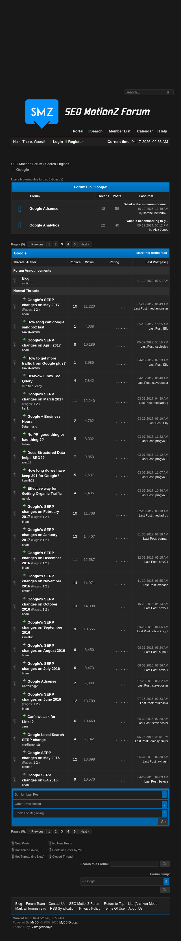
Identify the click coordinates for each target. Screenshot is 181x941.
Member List (118, 131)
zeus (25, 726)
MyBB (34, 922)
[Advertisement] (90, 41)
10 (75, 306)
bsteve (163, 781)
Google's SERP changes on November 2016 (41, 581)
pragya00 (161, 441)
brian (25, 314)
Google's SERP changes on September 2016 (42, 627)
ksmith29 (28, 480)
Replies (74, 262)
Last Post (152, 262)
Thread (18, 262)
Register (74, 142)
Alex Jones (160, 229)
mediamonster (158, 308)
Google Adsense (43, 208)
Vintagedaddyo (41, 927)
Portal (76, 131)
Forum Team (35, 904)
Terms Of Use (114, 908)
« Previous (36, 244)
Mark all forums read (30, 908)
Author (31, 262)
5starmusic (29, 426)
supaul (163, 652)
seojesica (161, 346)
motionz (27, 283)
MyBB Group (68, 922)
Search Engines (57, 164)
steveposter (160, 382)
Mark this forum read (151, 252)
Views (89, 262)
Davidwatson (31, 332)
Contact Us (57, 904)
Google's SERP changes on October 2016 (40, 604)
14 (75, 583)
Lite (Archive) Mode (142, 904)
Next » (85, 244)
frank (25, 408)
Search (95, 131)
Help (162, 131)
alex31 (26, 462)
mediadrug (161, 402)
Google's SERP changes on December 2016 (41, 558)
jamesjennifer (159, 741)
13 (75, 536)
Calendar (143, 131)
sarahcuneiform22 (155, 213)
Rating (114, 262)
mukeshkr (161, 703)
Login (56, 142)
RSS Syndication (62, 908)
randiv (26, 498)
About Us (135, 908)
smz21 (163, 561)
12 (75, 701)
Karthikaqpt (30, 686)
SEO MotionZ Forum (26, 164)
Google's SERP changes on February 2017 (40, 511)
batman (27, 444)
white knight (160, 631)
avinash (163, 585)
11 (75, 400)
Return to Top (114, 904)
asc (164, 262)
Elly (165, 328)
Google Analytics (44, 225)
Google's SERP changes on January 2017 (40, 535)
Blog (25, 278)
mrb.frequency (32, 386)
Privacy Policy (89, 908)
